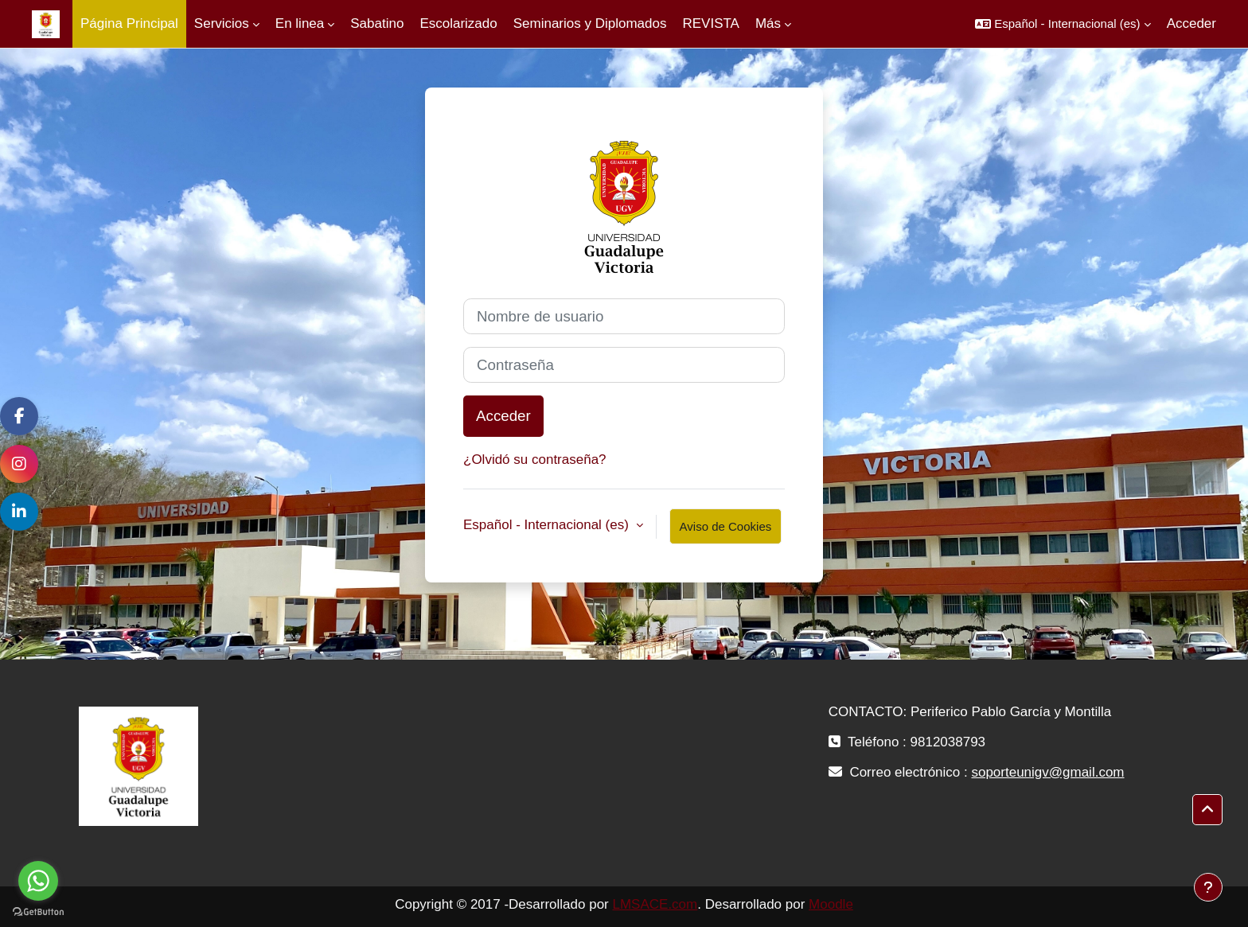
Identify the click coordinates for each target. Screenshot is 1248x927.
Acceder (1191, 23)
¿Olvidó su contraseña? (534, 459)
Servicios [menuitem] (221, 23)
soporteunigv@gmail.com (1047, 772)
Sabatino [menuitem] (377, 23)
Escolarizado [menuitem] (458, 23)
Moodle (831, 904)
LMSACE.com (654, 904)
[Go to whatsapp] (38, 881)
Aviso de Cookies (726, 526)
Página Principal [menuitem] (129, 23)
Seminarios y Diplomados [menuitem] (590, 23)
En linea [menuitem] (299, 23)
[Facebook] (19, 416)
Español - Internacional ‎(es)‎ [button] (548, 524)
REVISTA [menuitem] (710, 23)
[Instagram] (19, 464)
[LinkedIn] (19, 512)
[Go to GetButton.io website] (38, 911)
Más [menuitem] (768, 23)
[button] (1062, 24)
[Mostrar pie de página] (1208, 887)
